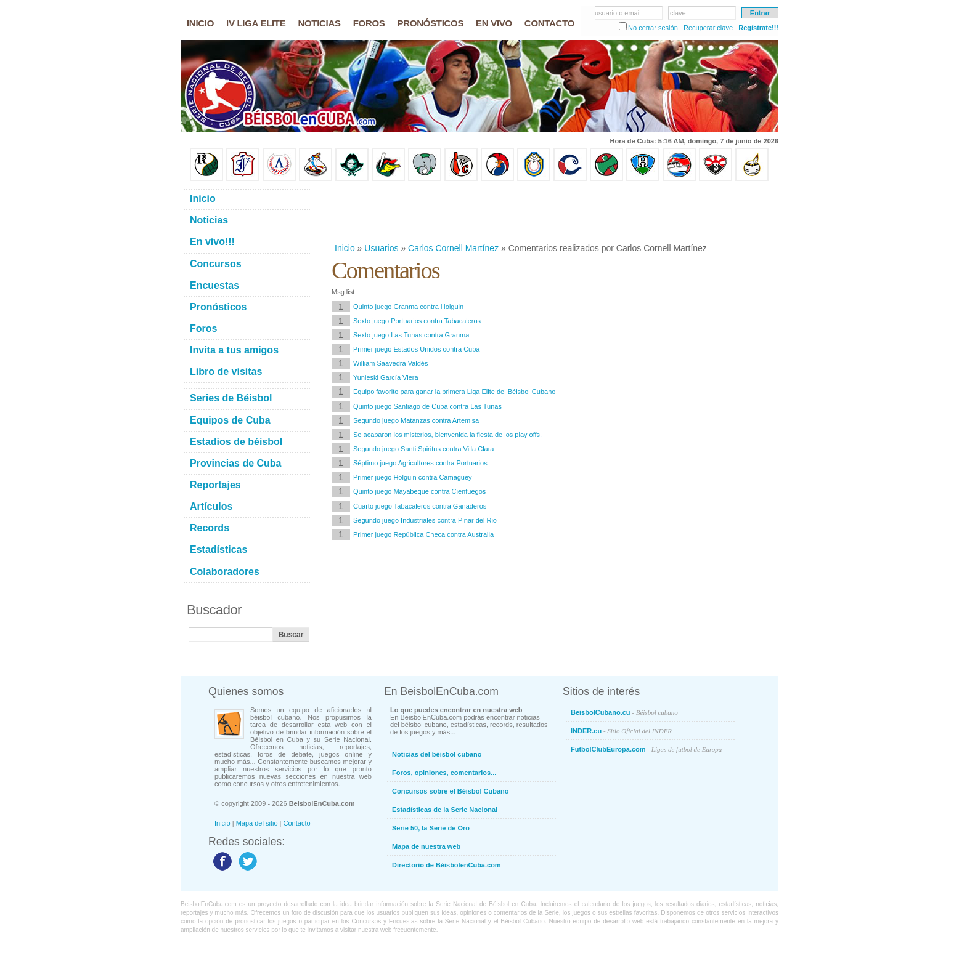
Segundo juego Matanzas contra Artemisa (416, 420)
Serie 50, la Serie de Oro (431, 828)
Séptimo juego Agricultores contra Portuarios (420, 463)
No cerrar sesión (653, 27)
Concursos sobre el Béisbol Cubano (450, 791)
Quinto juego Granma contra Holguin (408, 306)
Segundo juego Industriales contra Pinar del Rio (425, 520)
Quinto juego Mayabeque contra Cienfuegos (419, 491)
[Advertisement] (556, 211)
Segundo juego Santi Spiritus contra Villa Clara (423, 448)
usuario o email (618, 13)
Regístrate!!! (758, 27)
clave (678, 13)
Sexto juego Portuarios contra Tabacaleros (417, 320)
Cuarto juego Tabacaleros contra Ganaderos (419, 506)
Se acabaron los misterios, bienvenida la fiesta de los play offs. (447, 434)
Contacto (297, 823)
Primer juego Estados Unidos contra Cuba (416, 349)
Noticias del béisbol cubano (436, 754)
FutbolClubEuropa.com (646, 749)
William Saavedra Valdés (390, 363)
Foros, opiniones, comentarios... (444, 772)
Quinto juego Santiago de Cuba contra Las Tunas (427, 406)
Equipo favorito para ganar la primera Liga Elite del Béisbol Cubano (454, 391)
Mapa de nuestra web (426, 846)
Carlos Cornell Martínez (453, 248)
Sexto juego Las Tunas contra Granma (411, 335)
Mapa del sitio (257, 823)
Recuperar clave (708, 27)
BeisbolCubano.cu (624, 712)
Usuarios (381, 248)
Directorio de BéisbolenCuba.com (446, 865)
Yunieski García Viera (385, 377)
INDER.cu (621, 730)
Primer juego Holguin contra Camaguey (412, 477)
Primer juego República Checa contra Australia (423, 534)
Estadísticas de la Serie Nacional (444, 809)
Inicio (345, 248)
